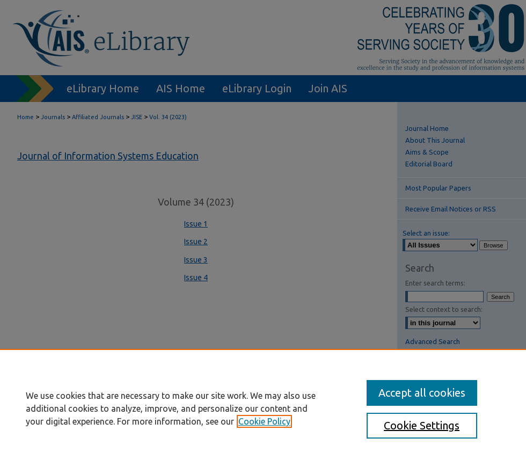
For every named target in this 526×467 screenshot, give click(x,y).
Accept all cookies (421, 392)
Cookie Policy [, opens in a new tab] (264, 421)
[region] (263, 408)
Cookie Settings (421, 425)
